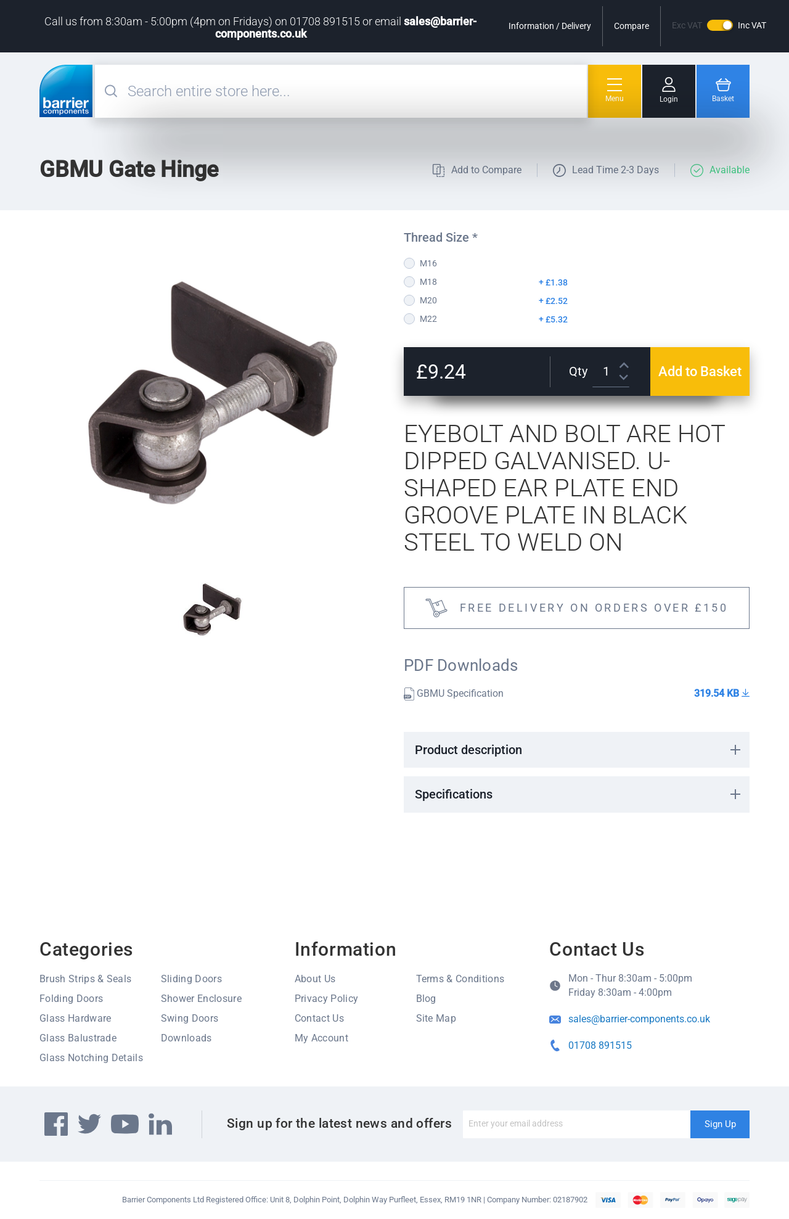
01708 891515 (600, 1045)
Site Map (436, 1018)
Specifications (454, 794)
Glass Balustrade (78, 1038)
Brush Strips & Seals (85, 979)
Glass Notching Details (91, 1058)
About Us (315, 979)
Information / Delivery (550, 26)
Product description (468, 749)
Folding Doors (71, 998)
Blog (426, 998)
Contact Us (319, 1018)
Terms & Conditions (460, 979)
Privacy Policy (326, 998)
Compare (631, 26)
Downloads (186, 1038)
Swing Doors (190, 1018)
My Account (321, 1038)
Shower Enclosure (201, 998)
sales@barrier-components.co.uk (639, 1019)
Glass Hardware (75, 1018)
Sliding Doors (191, 979)
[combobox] (356, 91)
